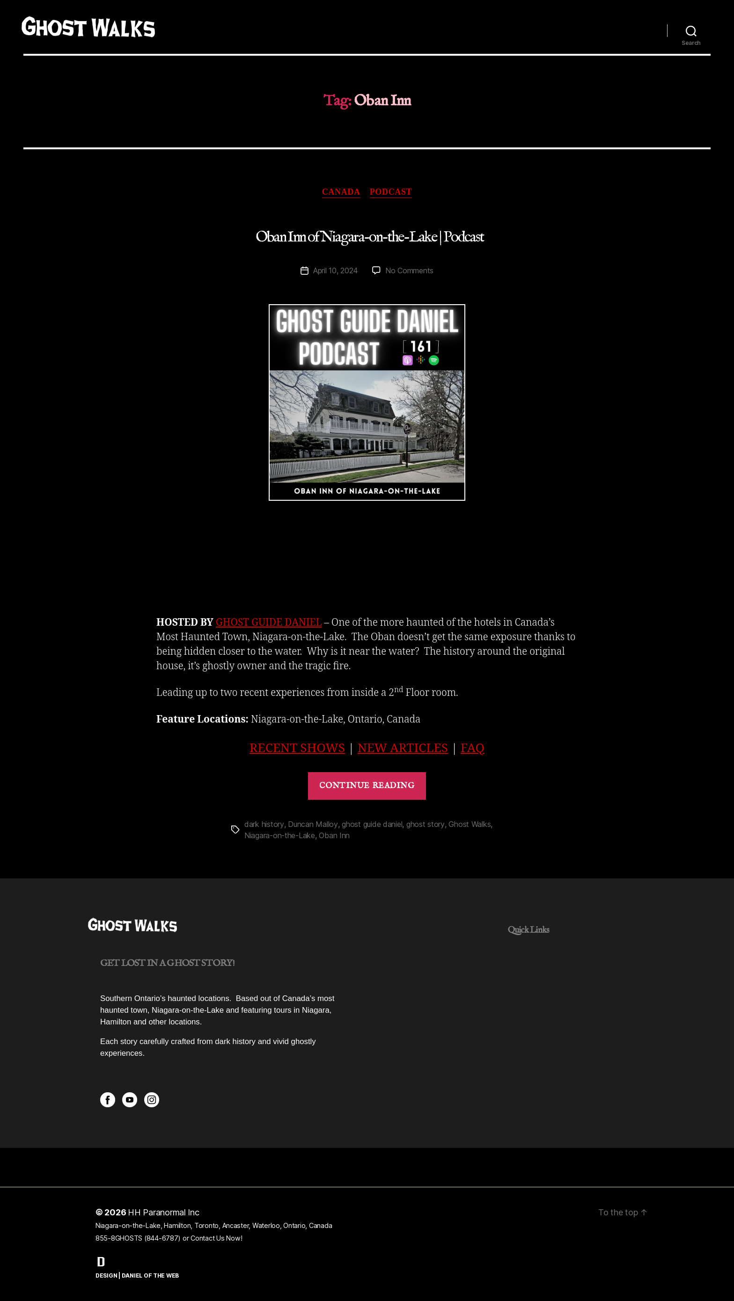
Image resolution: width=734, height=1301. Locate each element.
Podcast (391, 192)
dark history (264, 824)
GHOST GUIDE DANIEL (269, 622)
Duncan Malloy (313, 824)
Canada (341, 192)
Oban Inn (334, 835)
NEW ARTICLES (403, 748)
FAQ (472, 748)
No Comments (409, 270)
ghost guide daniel (372, 824)
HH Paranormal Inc (163, 1212)
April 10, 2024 (335, 270)
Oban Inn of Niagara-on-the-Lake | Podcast (370, 237)
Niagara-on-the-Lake (279, 835)
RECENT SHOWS (297, 748)
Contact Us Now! (216, 1238)
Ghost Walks (469, 824)
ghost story (425, 824)
